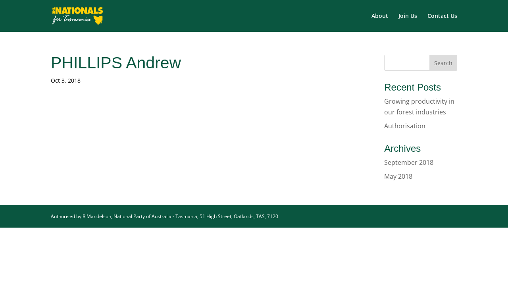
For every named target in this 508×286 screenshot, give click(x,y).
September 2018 (408, 162)
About (379, 16)
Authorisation (404, 126)
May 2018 (398, 176)
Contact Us (442, 16)
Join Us (407, 16)
